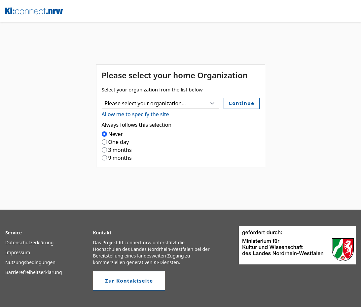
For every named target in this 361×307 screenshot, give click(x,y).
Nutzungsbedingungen (30, 262)
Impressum (17, 252)
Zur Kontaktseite (129, 280)
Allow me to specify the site (135, 114)
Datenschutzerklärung (29, 242)
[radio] (104, 134)
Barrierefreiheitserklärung (33, 272)
